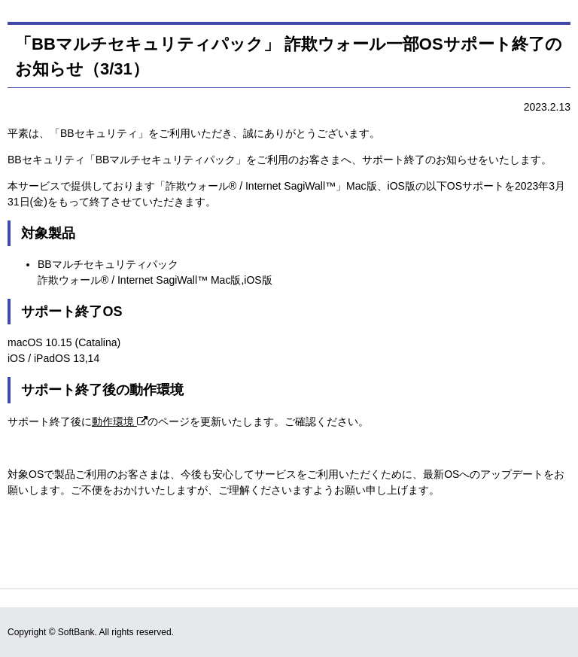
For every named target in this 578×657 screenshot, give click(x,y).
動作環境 (120, 421)
